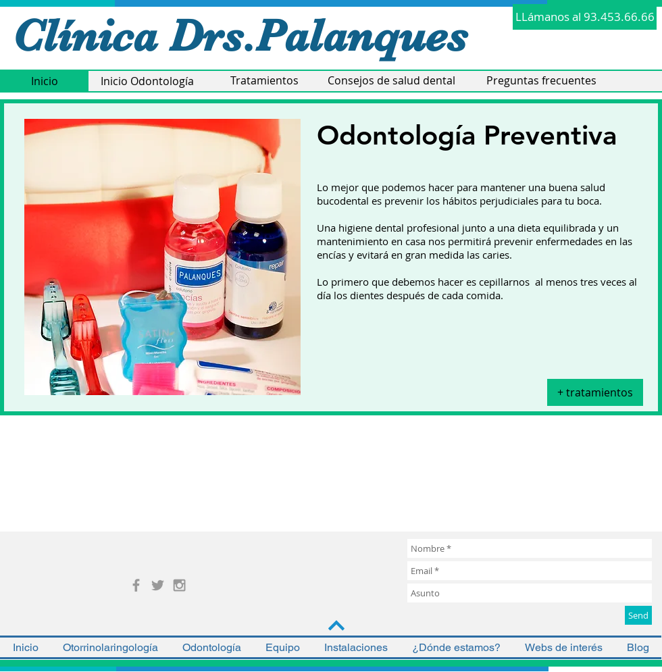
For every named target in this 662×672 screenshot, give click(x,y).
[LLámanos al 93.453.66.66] (585, 17)
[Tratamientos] (264, 81)
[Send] (638, 615)
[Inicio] (44, 81)
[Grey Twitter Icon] (157, 585)
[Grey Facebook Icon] (136, 585)
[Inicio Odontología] (146, 81)
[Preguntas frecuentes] (541, 81)
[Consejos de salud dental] (391, 81)
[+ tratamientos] (595, 392)
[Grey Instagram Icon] (179, 585)
